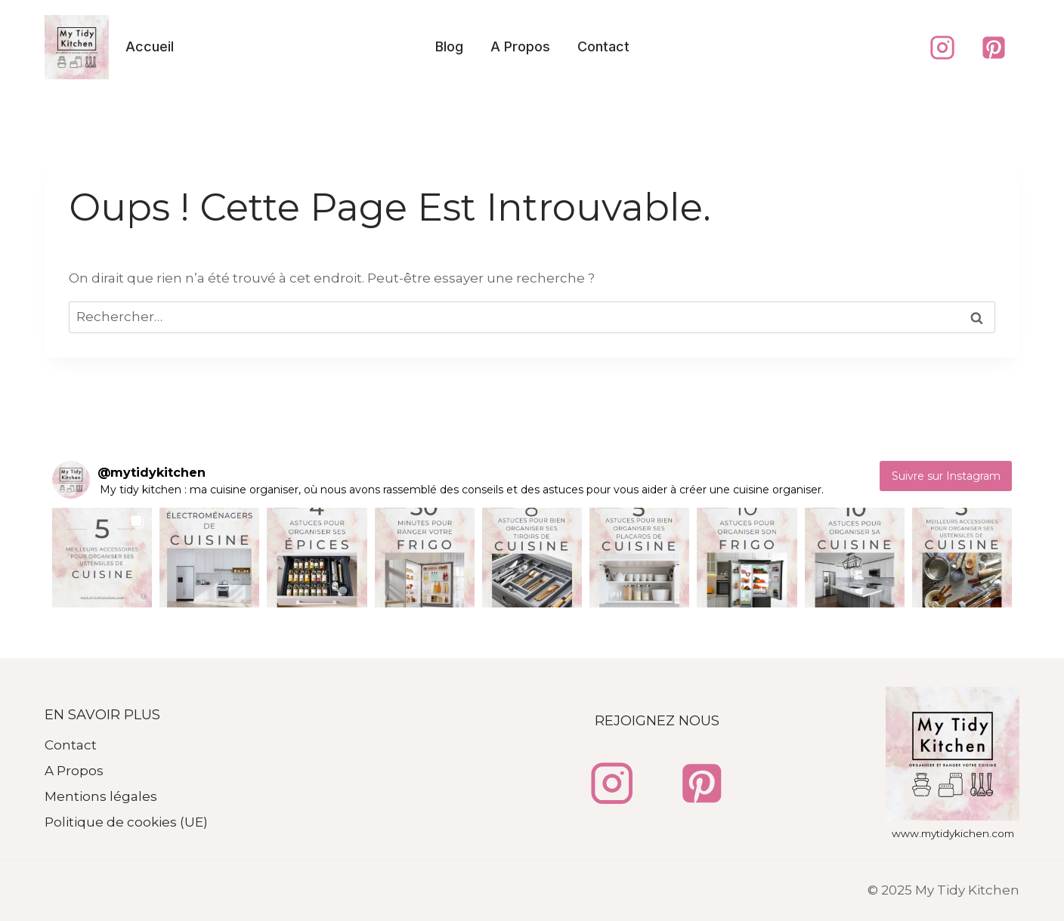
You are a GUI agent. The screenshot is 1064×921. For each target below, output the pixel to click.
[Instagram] (942, 47)
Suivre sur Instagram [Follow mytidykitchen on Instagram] (946, 476)
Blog (449, 46)
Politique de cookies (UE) (126, 822)
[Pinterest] (993, 47)
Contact (603, 46)
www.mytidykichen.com (953, 833)
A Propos (520, 46)
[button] (102, 557)
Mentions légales (101, 796)
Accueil (149, 46)
